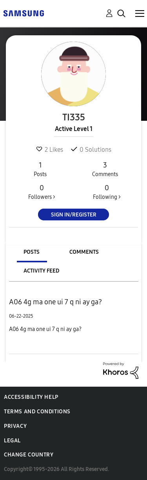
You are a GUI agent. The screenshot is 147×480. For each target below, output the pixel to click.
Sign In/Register (73, 214)
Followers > (42, 191)
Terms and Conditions (37, 411)
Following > (106, 191)
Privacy (15, 426)
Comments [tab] (84, 252)
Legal (12, 440)
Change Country (28, 454)
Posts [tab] (32, 252)
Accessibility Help (31, 397)
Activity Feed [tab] (41, 270)
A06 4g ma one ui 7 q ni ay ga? (55, 302)
